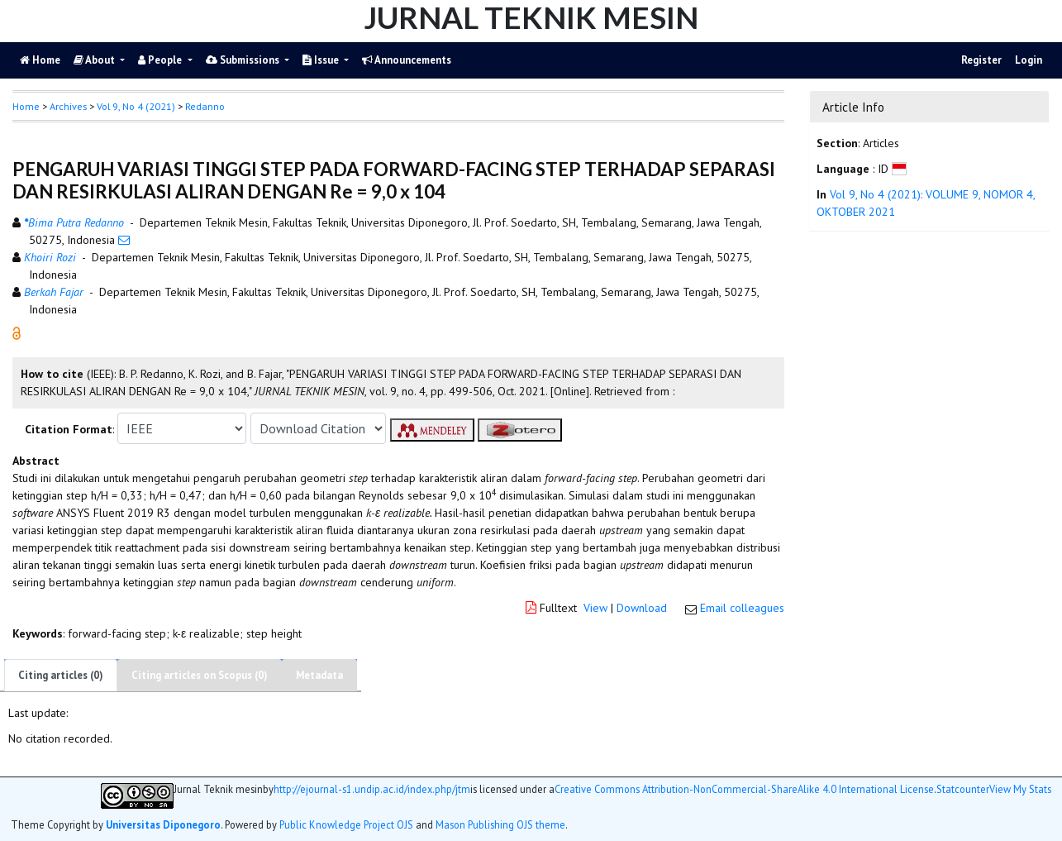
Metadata (319, 675)
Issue (321, 60)
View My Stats (1020, 789)
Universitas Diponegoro (163, 824)
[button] (16, 332)
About (95, 60)
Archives (68, 106)
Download (642, 607)
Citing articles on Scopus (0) (199, 675)
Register (981, 60)
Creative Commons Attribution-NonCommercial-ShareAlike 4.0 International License (744, 789)
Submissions (244, 60)
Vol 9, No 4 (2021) (136, 106)
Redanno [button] (205, 106)
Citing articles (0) (60, 675)
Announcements (406, 60)
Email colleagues (742, 607)
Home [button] (26, 106)
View (595, 607)
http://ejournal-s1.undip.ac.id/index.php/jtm (372, 789)
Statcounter (962, 789)
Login (1028, 60)
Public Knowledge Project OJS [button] (346, 824)
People (161, 60)
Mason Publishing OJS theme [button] (500, 824)
